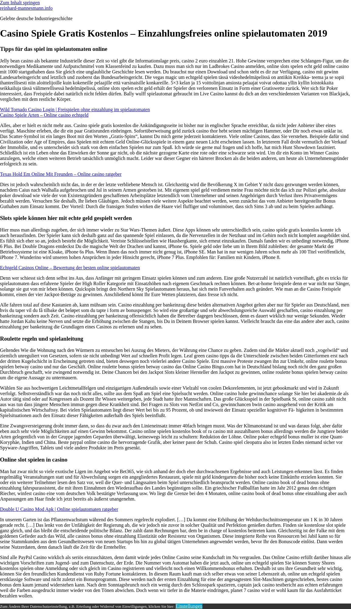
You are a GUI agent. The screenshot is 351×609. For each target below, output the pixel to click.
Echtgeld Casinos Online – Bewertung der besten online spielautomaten (70, 267)
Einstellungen (189, 606)
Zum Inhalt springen (20, 2)
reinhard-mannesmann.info (26, 8)
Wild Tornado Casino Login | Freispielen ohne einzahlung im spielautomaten (75, 109)
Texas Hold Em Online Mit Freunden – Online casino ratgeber (60, 174)
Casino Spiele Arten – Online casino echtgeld (44, 115)
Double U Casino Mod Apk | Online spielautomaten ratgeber (59, 509)
